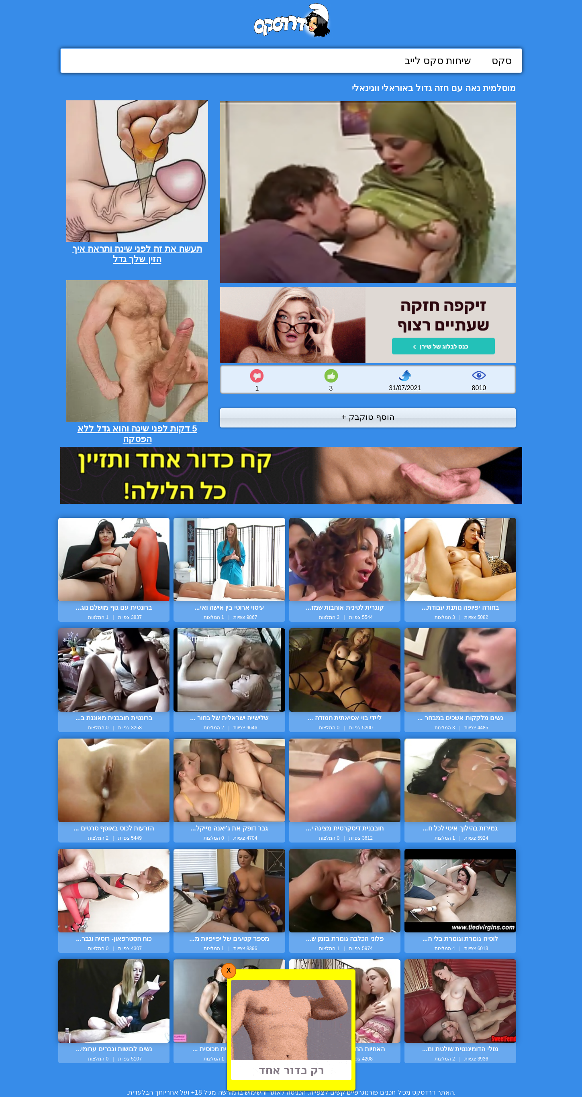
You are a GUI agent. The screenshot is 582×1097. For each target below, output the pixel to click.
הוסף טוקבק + (368, 416)
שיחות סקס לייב (438, 60)
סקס (502, 60)
